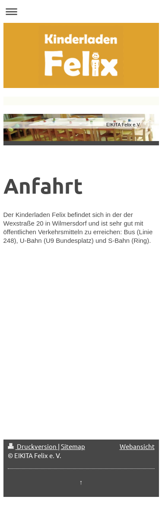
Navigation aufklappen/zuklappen (81, 11)
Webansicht (137, 446)
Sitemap (73, 446)
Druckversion (33, 446)
